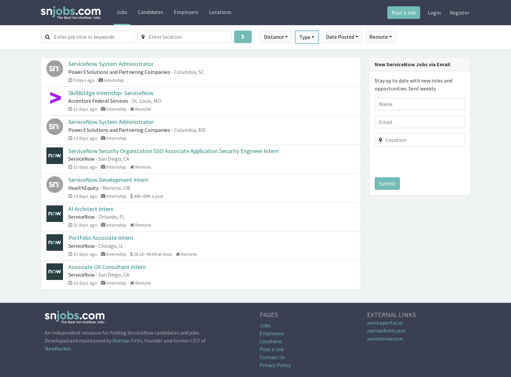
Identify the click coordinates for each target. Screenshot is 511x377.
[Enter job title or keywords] (94, 36)
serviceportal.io (385, 322)
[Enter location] (190, 36)
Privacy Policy (275, 365)
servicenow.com (385, 338)
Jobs (121, 12)
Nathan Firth (127, 340)
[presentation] (420, 163)
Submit (387, 183)
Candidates (150, 12)
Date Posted (340, 36)
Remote (378, 36)
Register (459, 12)
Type (304, 37)
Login (434, 12)
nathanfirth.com (386, 330)
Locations (220, 12)
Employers (186, 12)
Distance (274, 36)
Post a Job (404, 12)
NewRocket (58, 348)
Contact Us (272, 357)
